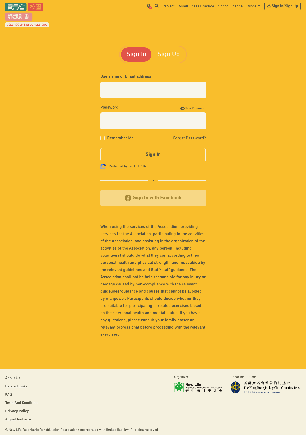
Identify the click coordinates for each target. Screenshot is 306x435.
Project (169, 6)
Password (109, 107)
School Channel (231, 6)
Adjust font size (18, 419)
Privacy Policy (17, 411)
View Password (192, 108)
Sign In (136, 54)
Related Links (16, 387)
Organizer (181, 377)
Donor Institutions (244, 377)
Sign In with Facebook (153, 198)
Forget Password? (189, 138)
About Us (12, 378)
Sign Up (168, 54)
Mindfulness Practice (196, 6)
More (252, 6)
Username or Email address (125, 77)
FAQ (8, 395)
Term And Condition (21, 403)
